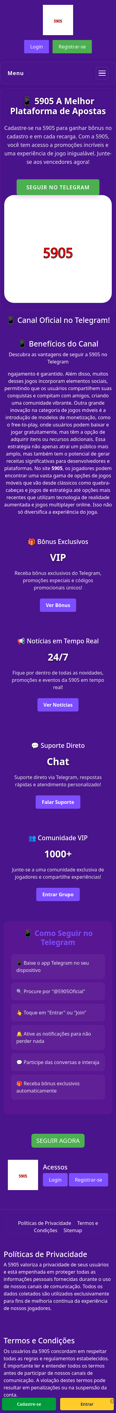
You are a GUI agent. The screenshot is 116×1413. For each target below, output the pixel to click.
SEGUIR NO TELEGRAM (58, 187)
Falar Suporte (58, 802)
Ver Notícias (58, 705)
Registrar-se (72, 46)
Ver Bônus (58, 605)
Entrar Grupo (57, 894)
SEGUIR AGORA (57, 1140)
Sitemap (72, 1230)
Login (36, 46)
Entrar (87, 1404)
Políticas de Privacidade (44, 1223)
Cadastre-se (29, 1404)
